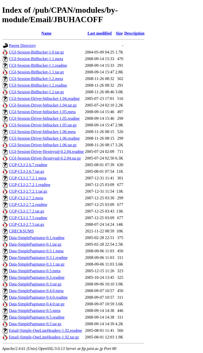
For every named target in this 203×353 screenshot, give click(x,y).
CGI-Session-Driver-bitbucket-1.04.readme (44, 98)
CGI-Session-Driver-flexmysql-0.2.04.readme (46, 151)
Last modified (100, 33)
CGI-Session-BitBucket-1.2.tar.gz (36, 92)
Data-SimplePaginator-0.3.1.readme (38, 257)
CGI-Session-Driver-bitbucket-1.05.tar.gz (43, 125)
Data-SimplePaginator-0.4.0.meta (36, 291)
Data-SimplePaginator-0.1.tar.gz (35, 244)
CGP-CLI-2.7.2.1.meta (27, 178)
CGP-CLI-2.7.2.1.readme (29, 184)
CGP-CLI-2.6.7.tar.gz (26, 171)
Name (46, 33)
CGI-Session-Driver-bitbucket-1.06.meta (42, 131)
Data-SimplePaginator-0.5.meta (34, 310)
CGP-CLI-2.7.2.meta (26, 198)
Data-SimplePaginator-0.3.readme (36, 277)
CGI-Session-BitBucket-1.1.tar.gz (36, 72)
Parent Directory (22, 45)
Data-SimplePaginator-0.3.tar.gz (35, 284)
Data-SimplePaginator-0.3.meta (34, 271)
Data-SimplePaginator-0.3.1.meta (36, 251)
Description (134, 33)
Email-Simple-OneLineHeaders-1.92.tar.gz (44, 337)
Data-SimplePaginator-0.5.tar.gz (35, 324)
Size (119, 33)
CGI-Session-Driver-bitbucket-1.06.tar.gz (43, 145)
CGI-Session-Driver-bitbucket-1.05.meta (42, 112)
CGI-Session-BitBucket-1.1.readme (38, 65)
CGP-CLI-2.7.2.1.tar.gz (28, 191)
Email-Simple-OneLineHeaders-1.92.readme (45, 330)
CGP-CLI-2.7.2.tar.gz (26, 211)
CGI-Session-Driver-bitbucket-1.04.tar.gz (43, 105)
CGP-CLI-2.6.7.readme (28, 165)
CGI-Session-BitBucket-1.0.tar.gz (36, 52)
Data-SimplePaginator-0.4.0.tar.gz (36, 304)
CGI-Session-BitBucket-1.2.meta (36, 78)
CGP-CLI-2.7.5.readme (28, 218)
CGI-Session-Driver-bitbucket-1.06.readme (44, 138)
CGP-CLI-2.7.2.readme (28, 204)
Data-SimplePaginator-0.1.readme (36, 238)
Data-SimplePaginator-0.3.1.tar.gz (36, 264)
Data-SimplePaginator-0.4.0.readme (38, 297)
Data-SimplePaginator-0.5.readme (36, 317)
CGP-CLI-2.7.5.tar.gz (26, 224)
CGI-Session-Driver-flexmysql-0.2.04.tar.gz (45, 158)
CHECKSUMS (21, 231)
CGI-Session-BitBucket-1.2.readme (38, 85)
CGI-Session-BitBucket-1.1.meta (36, 59)
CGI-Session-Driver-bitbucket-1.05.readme (44, 118)
